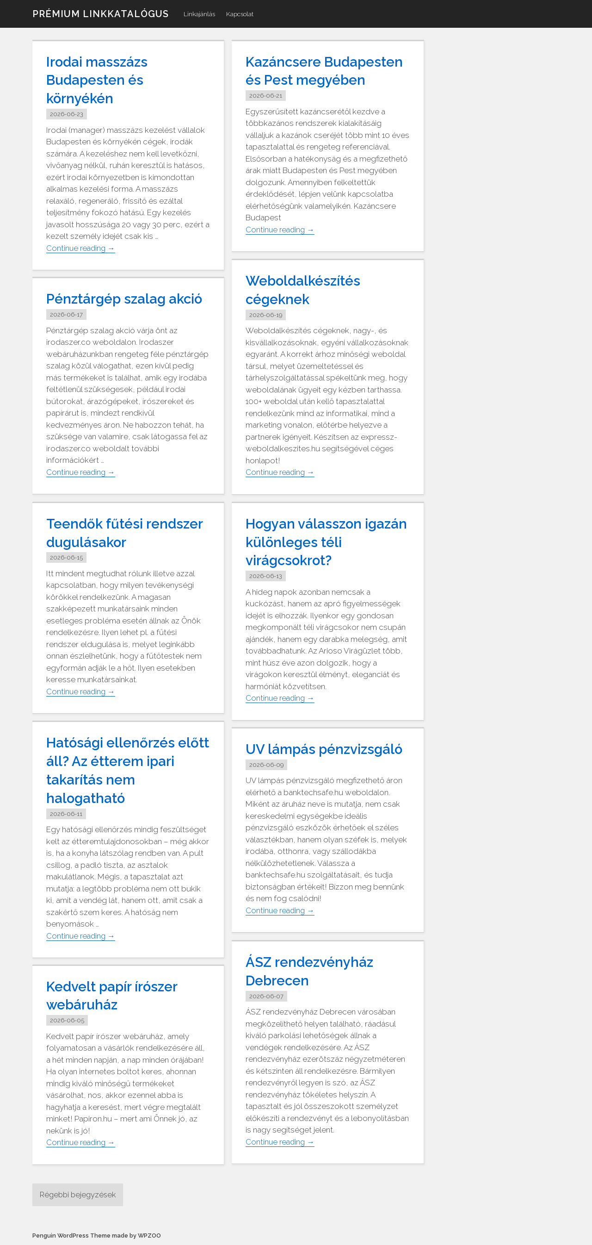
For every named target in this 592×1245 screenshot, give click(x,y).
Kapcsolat (239, 14)
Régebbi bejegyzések (79, 1194)
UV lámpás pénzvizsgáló (326, 749)
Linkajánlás (199, 14)
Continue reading (81, 247)
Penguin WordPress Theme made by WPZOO (96, 1236)
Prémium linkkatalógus (100, 13)
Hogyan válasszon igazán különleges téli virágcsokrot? (318, 542)
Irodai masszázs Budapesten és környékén (98, 80)
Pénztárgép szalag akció (126, 299)
